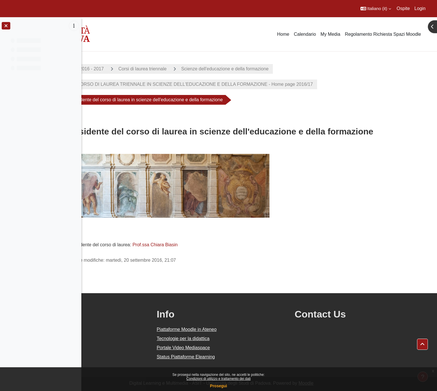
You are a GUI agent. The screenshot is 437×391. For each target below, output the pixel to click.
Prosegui (218, 386)
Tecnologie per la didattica (233, 338)
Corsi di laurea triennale (180, 68)
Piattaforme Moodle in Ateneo (237, 329)
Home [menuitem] (283, 34)
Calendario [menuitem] (305, 34)
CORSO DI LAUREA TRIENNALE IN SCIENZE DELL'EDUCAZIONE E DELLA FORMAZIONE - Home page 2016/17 (232, 84)
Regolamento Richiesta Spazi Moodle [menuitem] (383, 34)
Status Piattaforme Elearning (236, 356)
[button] (375, 8)
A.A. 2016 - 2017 (124, 68)
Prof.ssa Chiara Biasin (193, 244)
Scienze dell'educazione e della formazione (262, 68)
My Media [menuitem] (330, 34)
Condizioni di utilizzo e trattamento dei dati (218, 379)
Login (420, 8)
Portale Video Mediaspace (233, 347)
